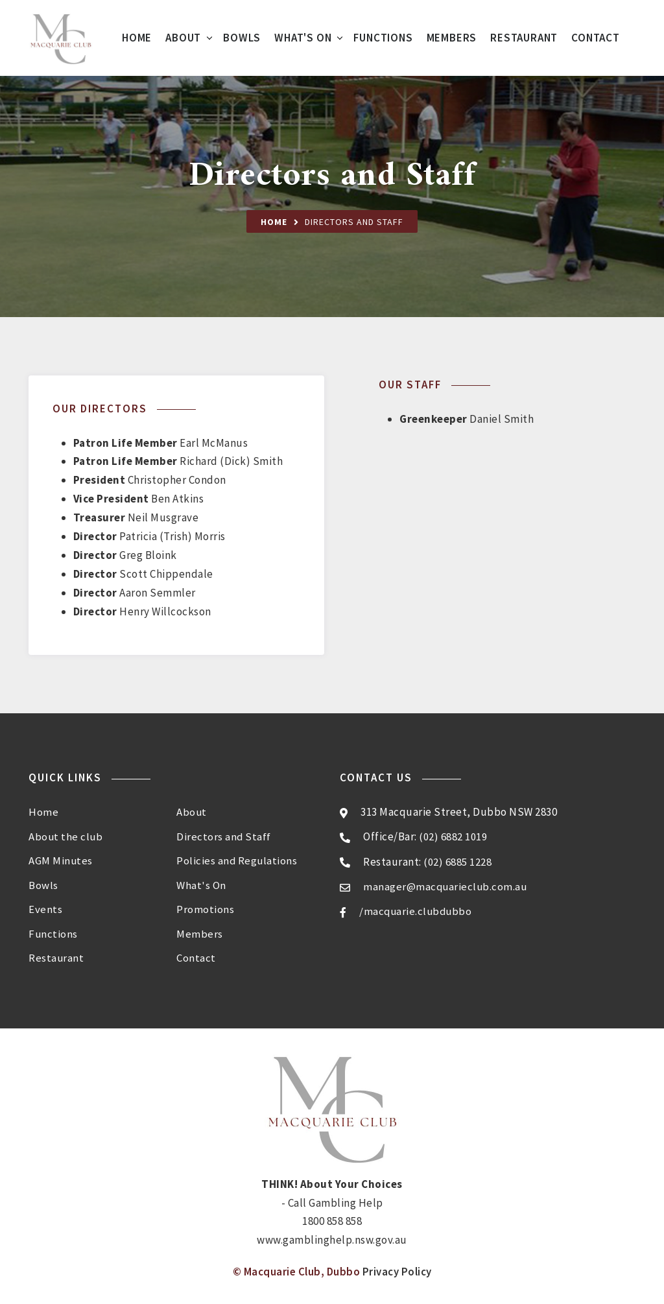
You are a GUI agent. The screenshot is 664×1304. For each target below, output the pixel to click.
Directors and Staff (224, 835)
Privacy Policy (397, 1268)
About (183, 37)
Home (137, 37)
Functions (382, 37)
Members (452, 37)
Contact (595, 37)
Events (45, 907)
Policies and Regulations (237, 859)
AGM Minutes (61, 859)
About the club (66, 835)
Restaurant (524, 37)
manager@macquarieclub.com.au (446, 886)
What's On (302, 37)
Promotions (205, 907)
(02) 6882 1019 (453, 836)
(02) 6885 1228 (457, 861)
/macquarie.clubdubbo (417, 911)
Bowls (242, 37)
